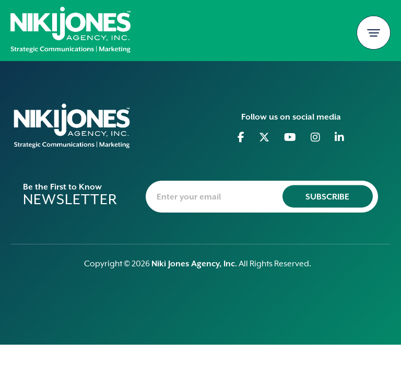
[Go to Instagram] (316, 137)
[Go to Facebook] (241, 137)
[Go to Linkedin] (340, 137)
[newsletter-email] (262, 197)
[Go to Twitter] (264, 137)
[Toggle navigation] (374, 33)
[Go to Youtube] (290, 137)
